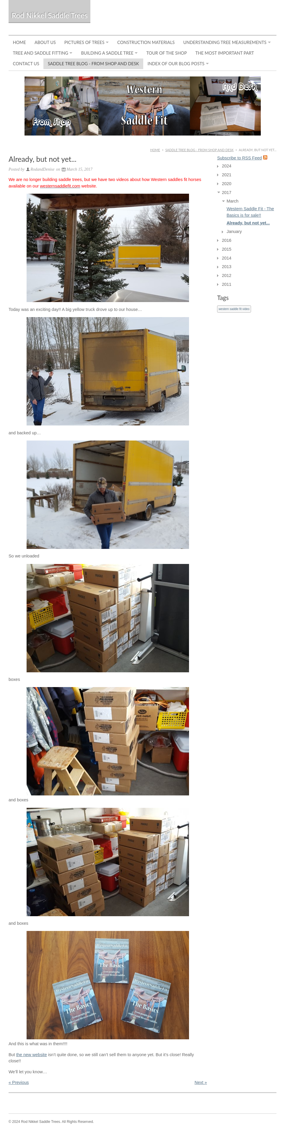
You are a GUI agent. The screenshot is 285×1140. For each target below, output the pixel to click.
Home (19, 42)
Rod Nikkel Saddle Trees (49, 15)
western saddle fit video (234, 309)
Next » (201, 1082)
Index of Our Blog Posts (175, 63)
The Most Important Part (224, 53)
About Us (45, 42)
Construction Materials (146, 42)
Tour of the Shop (166, 53)
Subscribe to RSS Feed (239, 158)
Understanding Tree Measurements (224, 42)
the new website (31, 1054)
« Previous (19, 1082)
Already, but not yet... (248, 223)
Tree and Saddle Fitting (40, 53)
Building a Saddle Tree (107, 53)
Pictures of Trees (84, 42)
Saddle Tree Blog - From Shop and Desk (93, 63)
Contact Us (26, 63)
